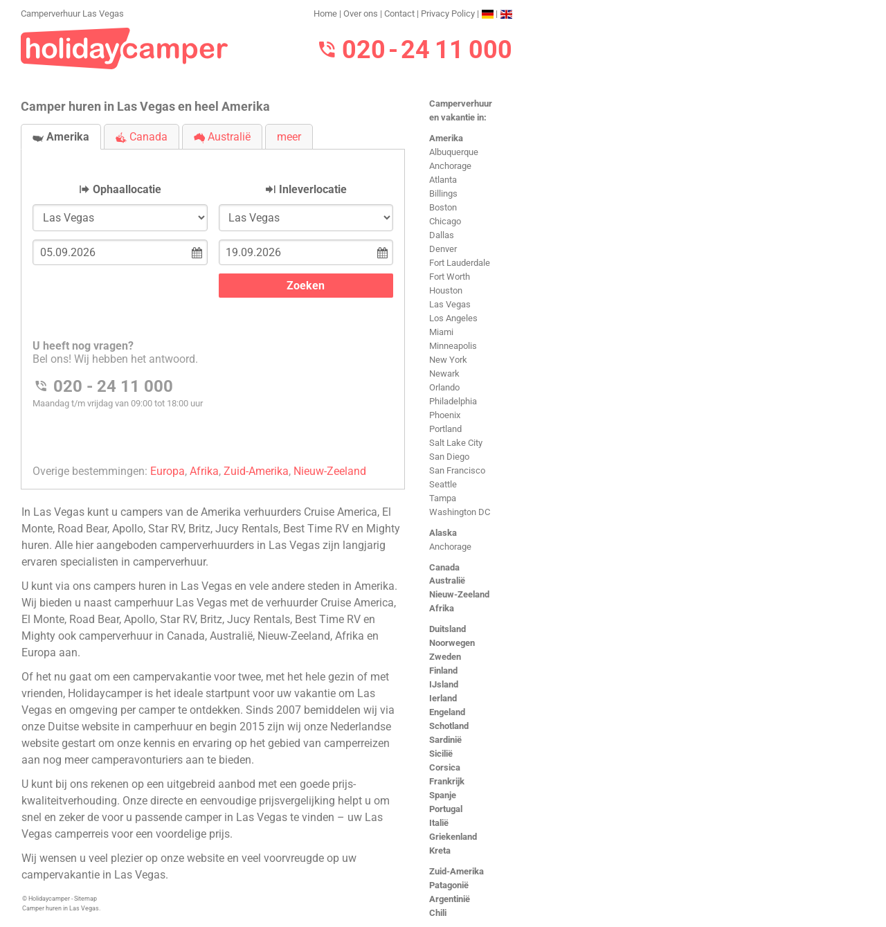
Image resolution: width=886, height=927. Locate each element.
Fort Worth (449, 276)
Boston (443, 207)
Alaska (443, 533)
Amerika (446, 138)
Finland (443, 670)
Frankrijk (446, 781)
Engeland (447, 712)
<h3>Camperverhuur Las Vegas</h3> (213, 308)
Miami (441, 332)
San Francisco (457, 470)
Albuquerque (453, 152)
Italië (439, 823)
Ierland (443, 698)
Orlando (444, 387)
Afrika (441, 608)
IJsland (443, 684)
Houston (445, 290)
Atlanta (443, 179)
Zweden (445, 656)
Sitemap (85, 898)
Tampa (442, 498)
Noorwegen (452, 643)
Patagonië (449, 885)
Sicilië (441, 753)
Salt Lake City (455, 443)
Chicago (445, 221)
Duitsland (447, 629)
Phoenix (444, 415)
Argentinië (449, 899)
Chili (437, 913)
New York (448, 359)
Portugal (445, 809)
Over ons (360, 13)
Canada (444, 567)
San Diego (449, 456)
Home (325, 13)
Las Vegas (450, 304)
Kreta (440, 850)
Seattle (443, 484)
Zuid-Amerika (456, 871)
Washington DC (459, 512)
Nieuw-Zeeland (459, 594)
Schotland (449, 726)
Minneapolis (453, 346)
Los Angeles (453, 318)
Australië (447, 580)
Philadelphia (453, 401)
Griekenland (453, 836)
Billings (443, 193)
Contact (399, 13)
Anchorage (450, 166)
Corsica (444, 767)
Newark (444, 373)
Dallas (441, 235)
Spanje (442, 795)
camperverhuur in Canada (142, 635)
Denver (443, 249)
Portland (445, 429)
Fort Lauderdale (459, 263)
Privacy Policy (448, 13)
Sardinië (445, 740)
